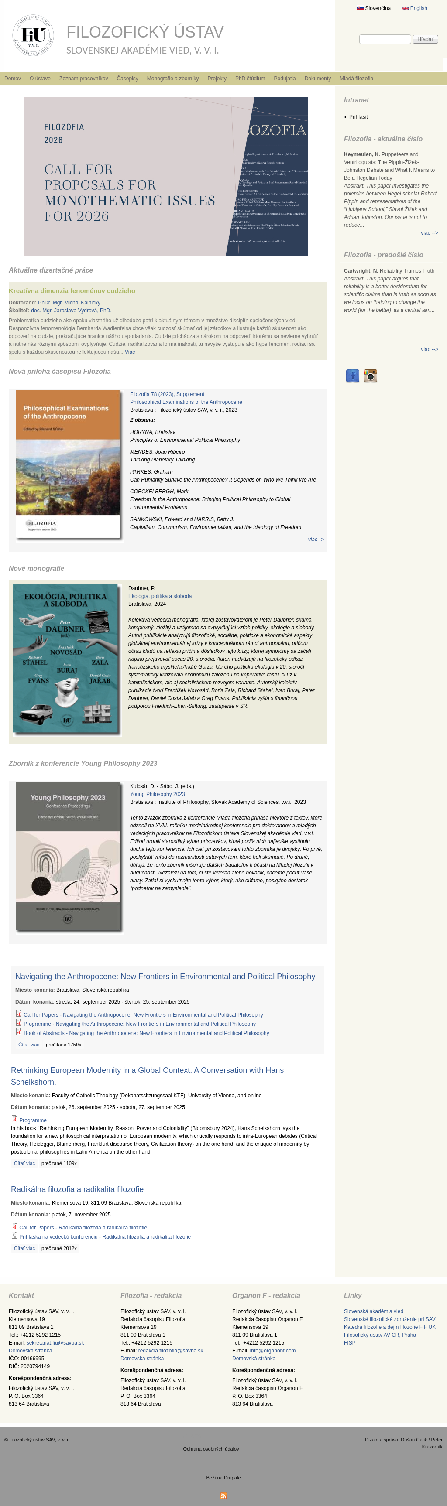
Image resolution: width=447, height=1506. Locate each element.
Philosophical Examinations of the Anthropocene (186, 402)
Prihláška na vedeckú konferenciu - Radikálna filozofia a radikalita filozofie (105, 1237)
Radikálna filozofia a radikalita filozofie (77, 1189)
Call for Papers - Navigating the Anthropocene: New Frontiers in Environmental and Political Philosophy (143, 1015)
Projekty (217, 78)
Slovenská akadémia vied (373, 1311)
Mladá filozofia (356, 78)
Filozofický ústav (145, 32)
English (414, 8)
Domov (12, 78)
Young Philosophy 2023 (157, 794)
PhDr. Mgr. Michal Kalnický (69, 303)
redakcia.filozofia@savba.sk (170, 1351)
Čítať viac (28, 1044)
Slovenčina (374, 8)
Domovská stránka (30, 1351)
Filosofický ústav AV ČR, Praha (380, 1335)
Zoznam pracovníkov (83, 78)
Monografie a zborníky (173, 78)
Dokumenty (318, 78)
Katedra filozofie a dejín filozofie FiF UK (390, 1327)
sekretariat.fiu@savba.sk (55, 1343)
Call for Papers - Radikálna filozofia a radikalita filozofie (83, 1228)
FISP (350, 1343)
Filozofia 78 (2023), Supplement (167, 394)
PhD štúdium (250, 78)
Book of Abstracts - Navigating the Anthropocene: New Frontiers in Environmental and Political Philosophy (146, 1033)
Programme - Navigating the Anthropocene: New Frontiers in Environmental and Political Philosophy (140, 1024)
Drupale (232, 1477)
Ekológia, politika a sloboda (160, 596)
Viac (130, 352)
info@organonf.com (273, 1351)
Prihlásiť (358, 117)
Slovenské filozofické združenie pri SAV (390, 1319)
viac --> (429, 233)
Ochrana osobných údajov (211, 1448)
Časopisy (127, 78)
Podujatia (285, 78)
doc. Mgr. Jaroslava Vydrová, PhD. (71, 310)
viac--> (316, 539)
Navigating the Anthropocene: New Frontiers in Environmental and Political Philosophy (165, 976)
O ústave (40, 78)
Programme (33, 1120)
